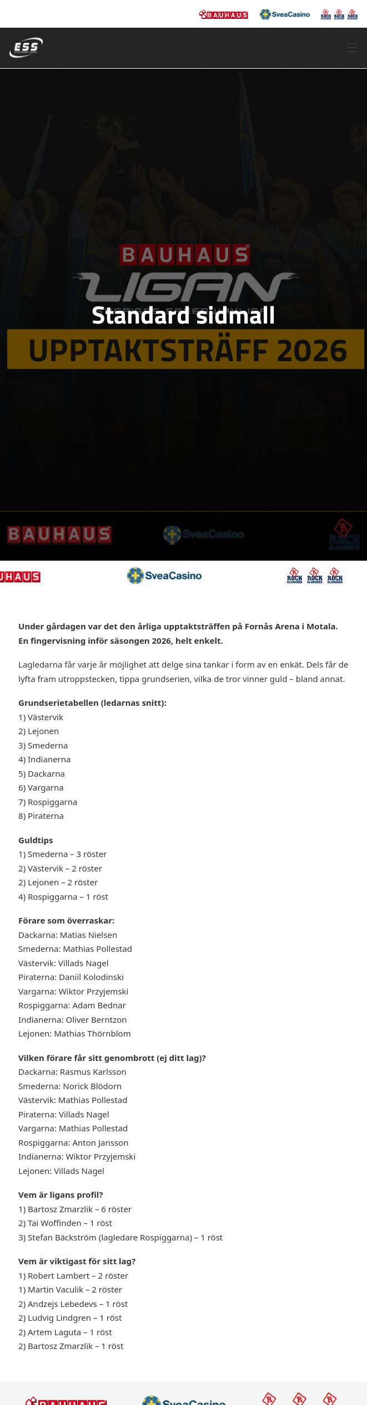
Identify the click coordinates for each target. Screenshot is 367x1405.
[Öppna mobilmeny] (352, 47)
